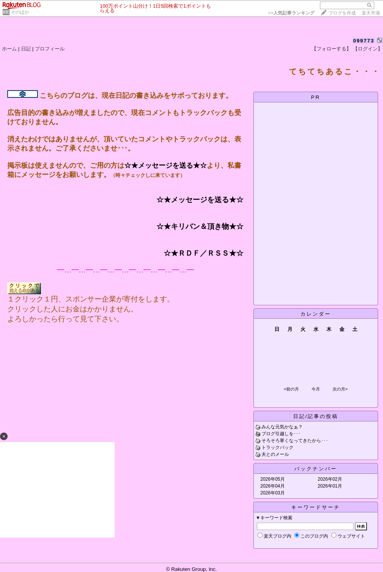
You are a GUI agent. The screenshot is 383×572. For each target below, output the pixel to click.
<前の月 (291, 389)
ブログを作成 (342, 13)
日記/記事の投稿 (316, 416)
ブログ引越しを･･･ (280, 433)
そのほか (20, 12)
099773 (363, 41)
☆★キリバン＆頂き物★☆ (199, 226)
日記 (26, 49)
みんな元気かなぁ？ (282, 426)
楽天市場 (371, 13)
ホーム (9, 49)
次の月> (340, 389)
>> (291, 13)
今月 (316, 389)
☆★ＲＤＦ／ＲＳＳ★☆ (203, 253)
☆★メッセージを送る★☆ (165, 165)
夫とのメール (275, 454)
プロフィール (50, 49)
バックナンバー (315, 469)
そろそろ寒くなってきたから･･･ (294, 440)
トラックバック (277, 447)
